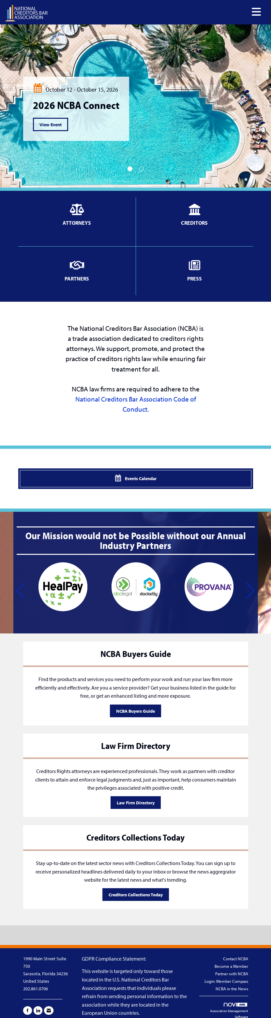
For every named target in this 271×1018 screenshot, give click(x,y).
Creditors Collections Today (136, 894)
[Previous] (21, 591)
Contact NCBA (235, 958)
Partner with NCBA (231, 973)
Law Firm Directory (136, 802)
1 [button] (130, 168)
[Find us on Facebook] (27, 1010)
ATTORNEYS (77, 223)
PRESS (194, 278)
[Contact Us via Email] (48, 1010)
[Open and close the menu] (156, 12)
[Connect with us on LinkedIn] (38, 1010)
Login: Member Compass (226, 981)
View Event (50, 124)
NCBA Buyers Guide (135, 711)
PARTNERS (77, 278)
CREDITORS (194, 223)
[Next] (250, 591)
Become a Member (231, 966)
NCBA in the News (232, 988)
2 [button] (141, 168)
